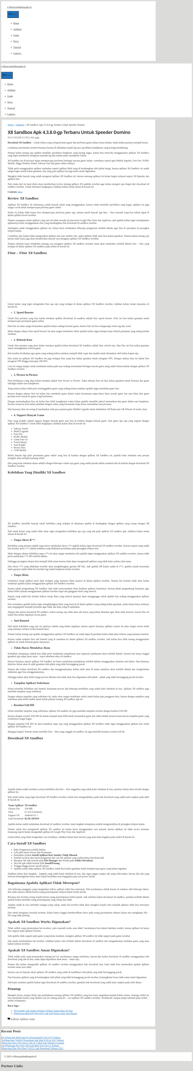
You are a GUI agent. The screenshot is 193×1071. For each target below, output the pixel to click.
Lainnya (17, 53)
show (20, 192)
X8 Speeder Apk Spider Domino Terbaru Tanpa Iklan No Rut (43, 1011)
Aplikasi (17, 29)
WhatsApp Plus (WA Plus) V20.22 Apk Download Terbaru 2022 (32, 1048)
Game (16, 35)
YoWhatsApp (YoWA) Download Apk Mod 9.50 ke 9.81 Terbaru (32, 1040)
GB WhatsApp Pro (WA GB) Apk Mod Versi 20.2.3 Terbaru (30, 1045)
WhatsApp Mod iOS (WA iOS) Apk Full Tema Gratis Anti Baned (45, 1013)
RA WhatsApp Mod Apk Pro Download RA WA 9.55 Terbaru (31, 1037)
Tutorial (17, 47)
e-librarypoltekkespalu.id (19, 7)
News (16, 41)
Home (16, 23)
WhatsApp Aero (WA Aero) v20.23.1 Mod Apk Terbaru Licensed (32, 1043)
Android (20, 125)
